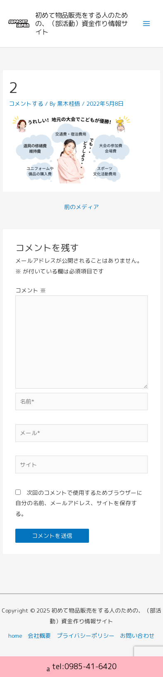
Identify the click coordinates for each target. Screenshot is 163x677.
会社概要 (39, 635)
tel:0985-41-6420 (82, 667)
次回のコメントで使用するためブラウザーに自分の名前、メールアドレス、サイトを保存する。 (78, 503)
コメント (30, 290)
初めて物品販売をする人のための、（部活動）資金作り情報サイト (81, 23)
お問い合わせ (137, 635)
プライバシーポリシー (86, 635)
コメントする (26, 103)
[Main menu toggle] (146, 23)
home (15, 635)
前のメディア (81, 207)
